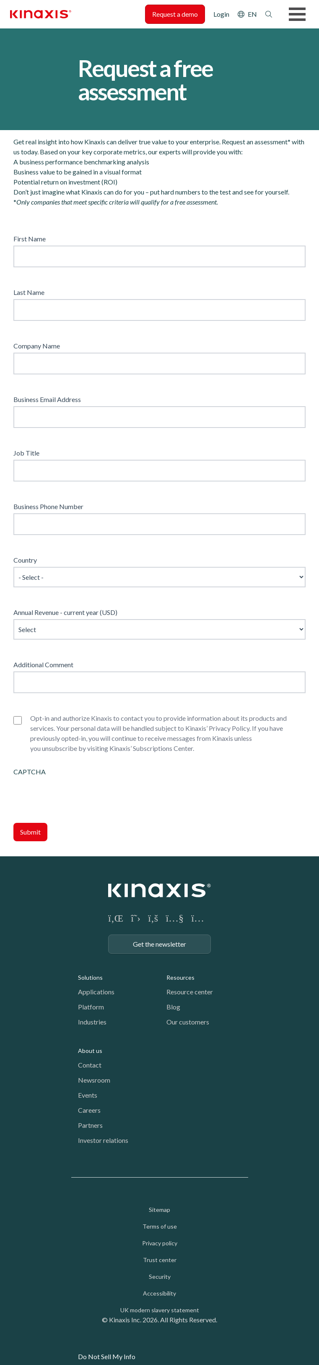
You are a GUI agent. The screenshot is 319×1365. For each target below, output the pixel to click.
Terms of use (160, 1226)
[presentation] (77, 793)
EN (252, 14)
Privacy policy (159, 1243)
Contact (89, 1065)
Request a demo (175, 14)
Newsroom (94, 1080)
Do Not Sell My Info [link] (106, 1356)
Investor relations (103, 1140)
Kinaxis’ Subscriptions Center (151, 748)
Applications (96, 992)
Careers (89, 1110)
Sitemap (159, 1209)
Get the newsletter (159, 944)
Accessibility (159, 1293)
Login (221, 14)
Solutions (90, 977)
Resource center (189, 992)
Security (160, 1276)
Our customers (187, 1022)
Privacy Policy (229, 728)
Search (268, 14)
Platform (91, 1007)
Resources (180, 977)
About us (90, 1050)
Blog (173, 1007)
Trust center (159, 1259)
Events (87, 1095)
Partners (90, 1125)
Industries (92, 1022)
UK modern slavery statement (159, 1310)
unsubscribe (59, 748)
